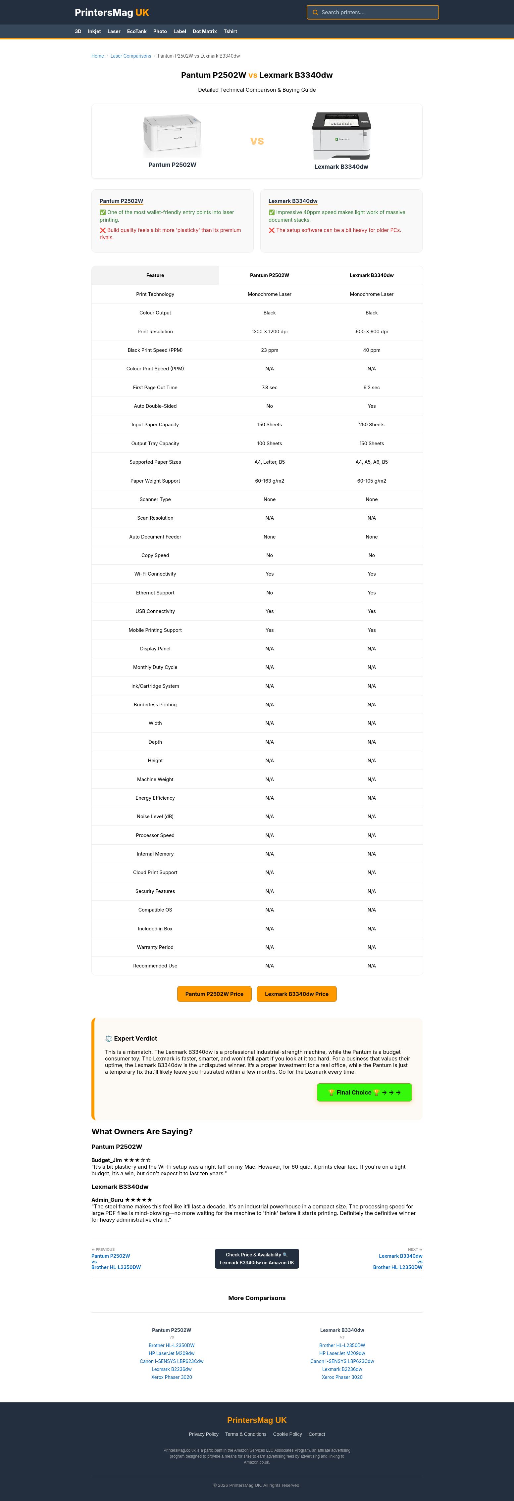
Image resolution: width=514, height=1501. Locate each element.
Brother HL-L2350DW (171, 1345)
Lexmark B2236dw (172, 1369)
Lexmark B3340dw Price (297, 994)
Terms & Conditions (246, 1434)
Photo (160, 31)
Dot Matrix (205, 31)
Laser (114, 31)
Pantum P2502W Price (214, 994)
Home (97, 56)
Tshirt (230, 31)
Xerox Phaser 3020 (171, 1377)
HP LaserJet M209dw (171, 1353)
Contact (317, 1434)
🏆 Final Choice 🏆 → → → (364, 1092)
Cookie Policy (287, 1434)
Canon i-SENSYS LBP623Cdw (172, 1361)
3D (78, 31)
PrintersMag (112, 12)
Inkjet (94, 31)
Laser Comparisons (131, 56)
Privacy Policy (204, 1434)
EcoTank (137, 31)
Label (180, 31)
